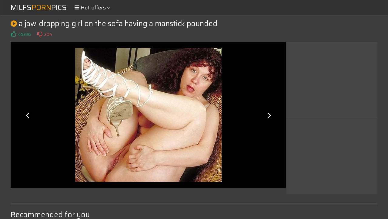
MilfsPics (39, 7)
